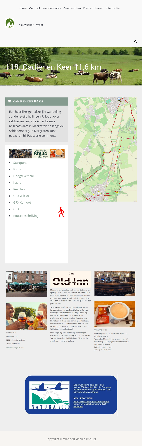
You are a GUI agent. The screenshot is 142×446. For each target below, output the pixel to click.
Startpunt (20, 161)
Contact (34, 8)
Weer (39, 25)
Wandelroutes (52, 8)
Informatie (113, 8)
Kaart (17, 181)
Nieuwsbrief (26, 25)
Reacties (19, 188)
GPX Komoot (22, 201)
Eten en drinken (93, 8)
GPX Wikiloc (21, 195)
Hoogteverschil (23, 175)
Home (23, 8)
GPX (16, 208)
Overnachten (72, 8)
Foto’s (17, 168)
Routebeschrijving (25, 214)
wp (16, 74)
